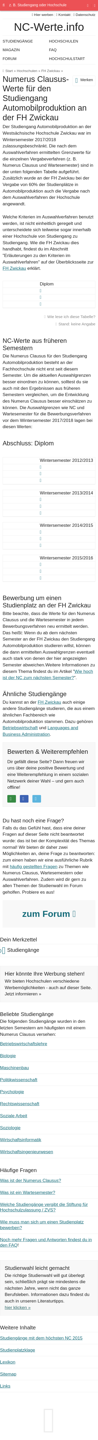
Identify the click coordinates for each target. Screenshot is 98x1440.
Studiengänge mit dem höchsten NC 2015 (41, 1338)
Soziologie (10, 1127)
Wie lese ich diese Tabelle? (71, 316)
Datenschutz (84, 15)
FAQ (53, 50)
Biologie (8, 1055)
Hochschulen (27, 71)
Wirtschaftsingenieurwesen (26, 1151)
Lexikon (7, 1362)
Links (5, 1386)
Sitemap (8, 1374)
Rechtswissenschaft (19, 1103)
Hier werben (42, 15)
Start (9, 71)
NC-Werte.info (49, 27)
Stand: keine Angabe (77, 324)
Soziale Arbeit (13, 1115)
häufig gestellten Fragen (33, 866)
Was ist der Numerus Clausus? (30, 1180)
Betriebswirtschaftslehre (23, 1043)
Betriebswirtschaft (20, 727)
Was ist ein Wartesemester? (27, 1192)
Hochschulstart (67, 59)
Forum (9, 59)
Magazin (11, 50)
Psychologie (12, 1091)
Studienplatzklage (17, 1350)
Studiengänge (18, 41)
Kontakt (63, 15)
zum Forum (49, 914)
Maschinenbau (14, 1067)
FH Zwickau (50, 71)
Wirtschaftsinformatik (20, 1139)
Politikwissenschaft (18, 1079)
